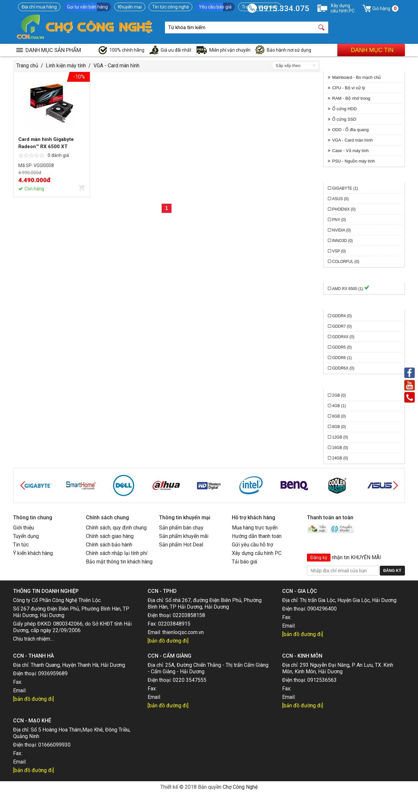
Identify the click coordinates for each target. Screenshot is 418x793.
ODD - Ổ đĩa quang (350, 129)
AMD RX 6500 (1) (350, 288)
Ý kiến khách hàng (33, 553)
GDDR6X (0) (343, 368)
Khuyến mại (130, 6)
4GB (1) (339, 406)
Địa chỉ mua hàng (39, 6)
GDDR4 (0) (342, 316)
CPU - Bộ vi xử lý (348, 87)
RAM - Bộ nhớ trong (351, 98)
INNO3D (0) (342, 240)
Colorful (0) (345, 261)
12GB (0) (340, 437)
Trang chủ (27, 65)
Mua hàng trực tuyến (255, 528)
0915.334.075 (284, 8)
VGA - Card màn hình (116, 65)
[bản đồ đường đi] (168, 641)
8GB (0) (339, 426)
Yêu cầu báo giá (215, 6)
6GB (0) (339, 416)
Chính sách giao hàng (110, 536)
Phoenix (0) (344, 209)
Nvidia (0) (341, 230)
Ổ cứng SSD (344, 119)
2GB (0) (339, 395)
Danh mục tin (372, 50)
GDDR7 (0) (342, 326)
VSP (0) (339, 251)
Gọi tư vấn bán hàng (87, 6)
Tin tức (21, 545)
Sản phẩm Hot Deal (181, 545)
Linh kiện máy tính (66, 65)
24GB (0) (340, 458)
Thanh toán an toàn (330, 517)
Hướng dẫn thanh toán (256, 536)
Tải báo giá (244, 562)
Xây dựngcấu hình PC (342, 8)
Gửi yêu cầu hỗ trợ (252, 545)
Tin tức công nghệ (170, 6)
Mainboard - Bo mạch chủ (356, 77)
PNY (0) (339, 219)
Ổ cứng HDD (344, 108)
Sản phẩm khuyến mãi (183, 536)
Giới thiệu (23, 528)
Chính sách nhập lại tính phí (116, 553)
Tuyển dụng (26, 536)
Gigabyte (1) (345, 188)
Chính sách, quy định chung (116, 528)
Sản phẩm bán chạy (181, 528)
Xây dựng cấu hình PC (256, 553)
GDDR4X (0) (343, 337)
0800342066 (68, 624)
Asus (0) (340, 199)
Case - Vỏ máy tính (350, 150)
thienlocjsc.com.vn (183, 632)
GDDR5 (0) (342, 347)
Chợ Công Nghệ (240, 787)
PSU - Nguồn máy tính (353, 161)
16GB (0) (340, 447)
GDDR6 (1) (342, 357)
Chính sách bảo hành (109, 545)
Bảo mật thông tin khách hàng (119, 562)
